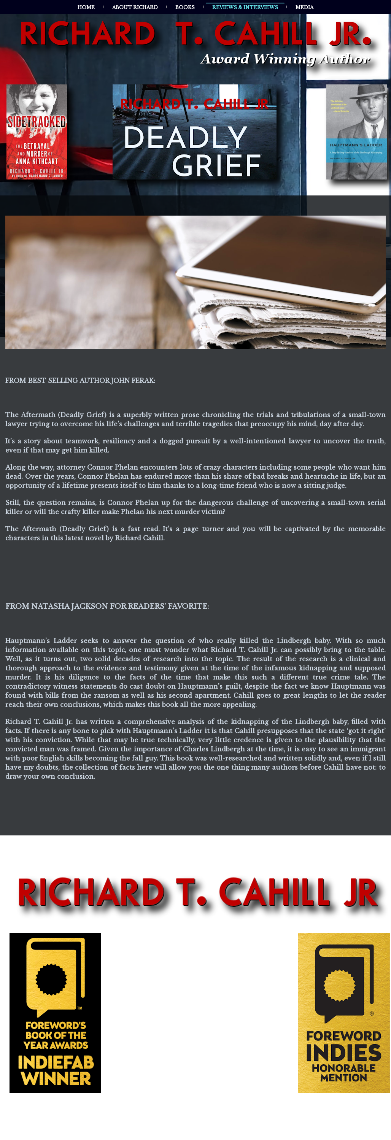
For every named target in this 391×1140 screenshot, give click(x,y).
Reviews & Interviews (245, 7)
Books (185, 7)
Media (304, 7)
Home (86, 7)
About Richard (135, 7)
